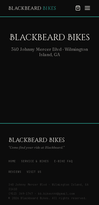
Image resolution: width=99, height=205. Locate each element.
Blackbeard (32, 8)
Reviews (14, 172)
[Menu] (87, 8)
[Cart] (78, 8)
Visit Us (34, 172)
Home (12, 161)
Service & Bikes (35, 161)
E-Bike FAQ (63, 161)
